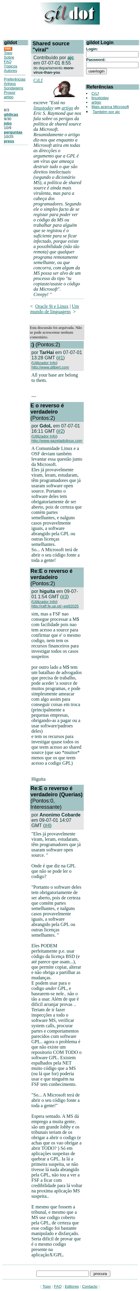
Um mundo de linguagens (54, 309)
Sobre (9, 57)
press (9, 141)
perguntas (13, 132)
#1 (60, 357)
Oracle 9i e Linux (51, 306)
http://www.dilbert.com (50, 367)
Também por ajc (106, 112)
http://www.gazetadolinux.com (56, 440)
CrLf (38, 80)
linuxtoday (43, 107)
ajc (70, 57)
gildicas (11, 114)
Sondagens (13, 88)
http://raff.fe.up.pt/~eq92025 (55, 606)
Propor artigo (9, 94)
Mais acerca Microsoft (110, 106)
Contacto (89, 1286)
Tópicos (10, 66)
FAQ (8, 62)
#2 (60, 431)
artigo (67, 107)
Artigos (10, 83)
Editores (72, 1286)
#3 (64, 596)
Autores (10, 70)
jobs (8, 123)
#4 (47, 825)
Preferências (14, 79)
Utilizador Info (44, 363)
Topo (8, 53)
